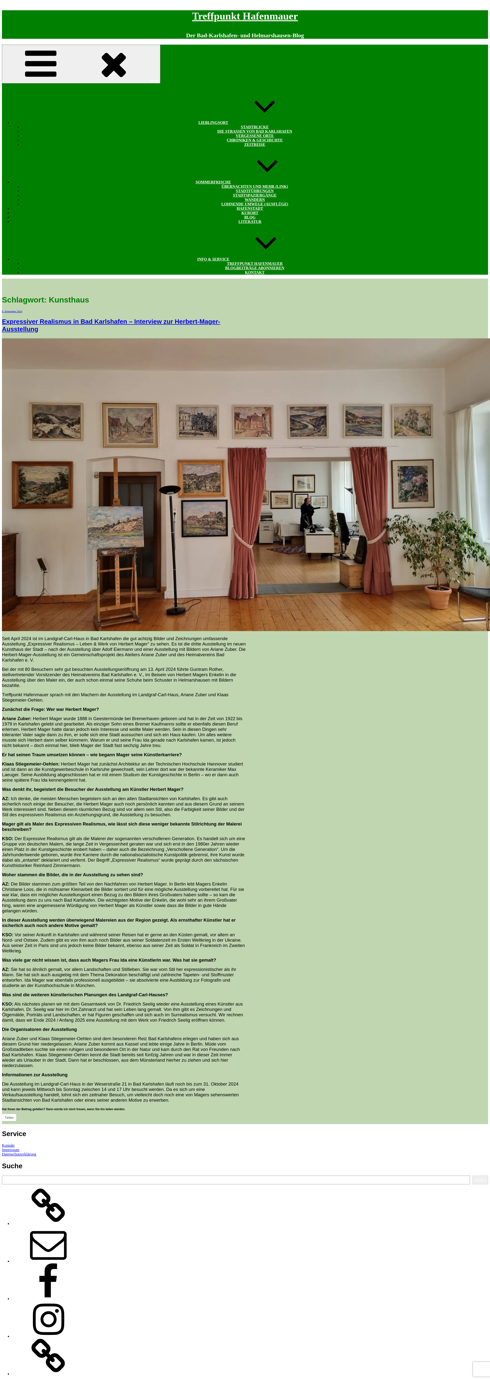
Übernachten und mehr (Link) (255, 186)
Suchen (480, 1180)
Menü (81, 64)
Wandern (255, 200)
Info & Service (250, 259)
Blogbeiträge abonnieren (254, 268)
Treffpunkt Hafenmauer (245, 16)
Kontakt (255, 272)
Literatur (249, 222)
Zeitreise (254, 144)
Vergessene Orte (255, 136)
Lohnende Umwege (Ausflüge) (254, 204)
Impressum (10, 1150)
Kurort (249, 213)
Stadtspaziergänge (255, 195)
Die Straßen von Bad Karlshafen (254, 131)
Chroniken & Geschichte (255, 140)
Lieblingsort (249, 123)
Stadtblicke (255, 127)
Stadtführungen (255, 191)
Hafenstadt (250, 208)
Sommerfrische (250, 182)
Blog (249, 217)
